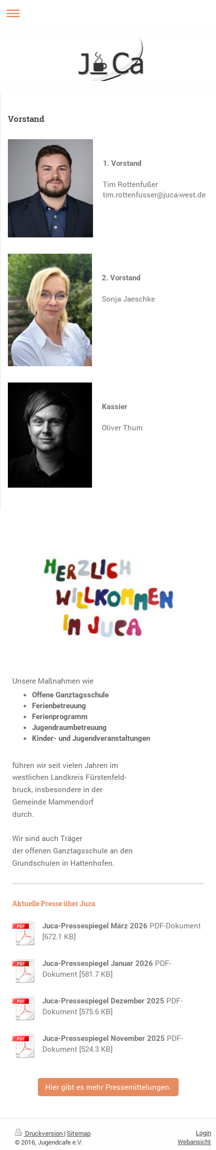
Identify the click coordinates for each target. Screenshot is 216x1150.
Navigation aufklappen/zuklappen (108, 13)
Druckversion (39, 1133)
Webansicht (194, 1142)
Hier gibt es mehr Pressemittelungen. (108, 1087)
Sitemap (79, 1133)
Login (203, 1133)
